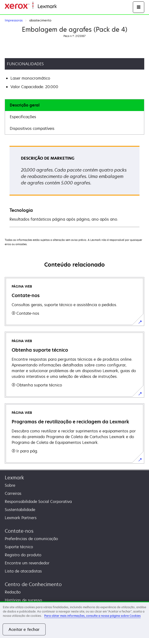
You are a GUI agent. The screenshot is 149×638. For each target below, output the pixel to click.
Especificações (23, 116)
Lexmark (14, 477)
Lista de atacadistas (23, 571)
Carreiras (13, 493)
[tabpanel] (74, 186)
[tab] (74, 105)
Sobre (10, 485)
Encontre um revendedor (27, 563)
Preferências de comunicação (31, 538)
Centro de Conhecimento (33, 584)
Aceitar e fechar (24, 629)
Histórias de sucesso (23, 600)
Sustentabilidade (20, 509)
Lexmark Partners (21, 517)
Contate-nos (19, 531)
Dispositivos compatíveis (32, 128)
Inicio (61, 6)
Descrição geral (24, 105)
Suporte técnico (19, 546)
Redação (13, 592)
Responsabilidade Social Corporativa (38, 501)
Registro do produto (23, 554)
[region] (74, 619)
